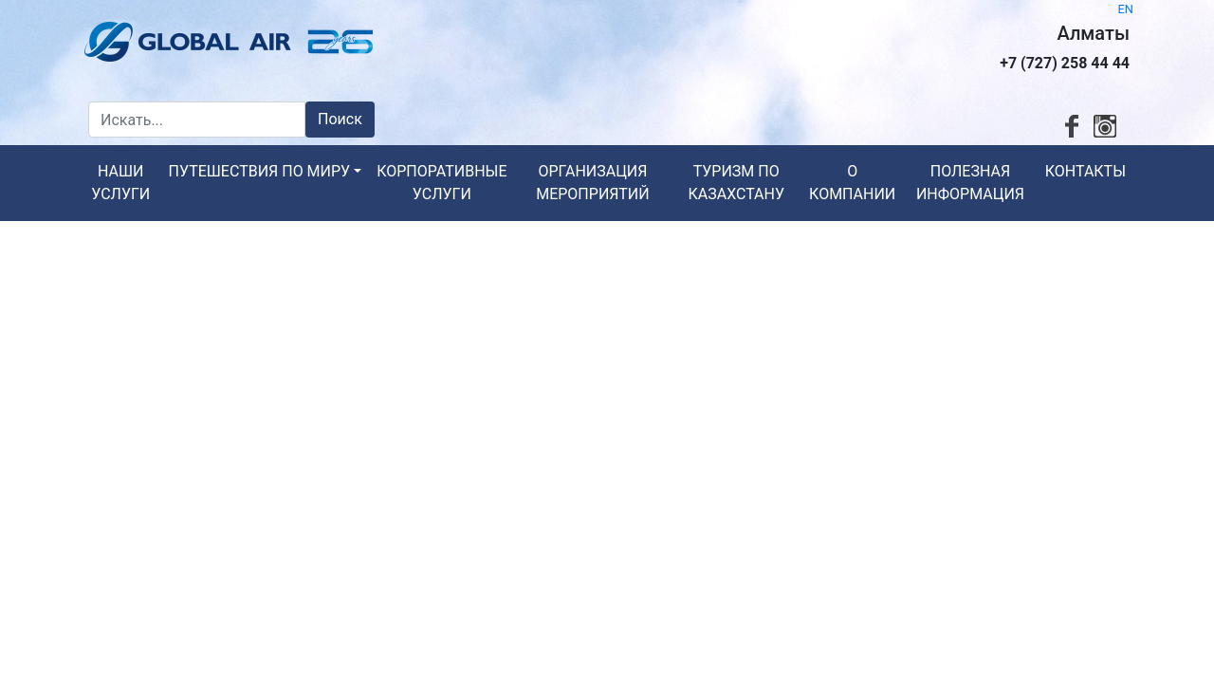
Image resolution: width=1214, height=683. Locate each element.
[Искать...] (196, 120)
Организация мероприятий (592, 182)
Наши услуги (120, 182)
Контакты (1085, 171)
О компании (852, 182)
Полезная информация (970, 182)
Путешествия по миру (260, 171)
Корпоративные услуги (441, 182)
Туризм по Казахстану (736, 182)
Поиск (340, 119)
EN (1125, 9)
